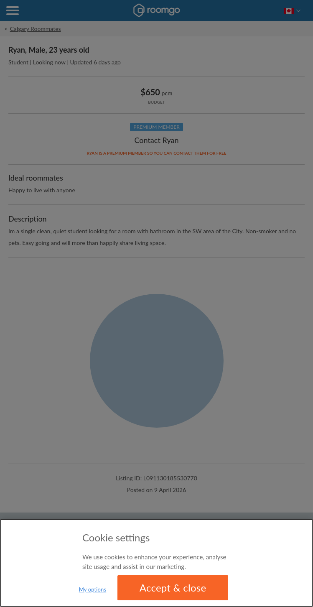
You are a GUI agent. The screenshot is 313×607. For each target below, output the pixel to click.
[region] (156, 563)
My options (93, 589)
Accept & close (173, 587)
